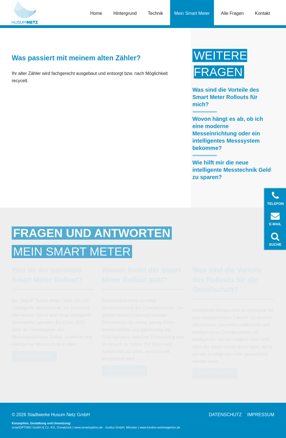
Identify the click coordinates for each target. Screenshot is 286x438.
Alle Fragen (232, 13)
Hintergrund (125, 13)
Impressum (260, 414)
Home (96, 13)
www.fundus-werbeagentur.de (160, 427)
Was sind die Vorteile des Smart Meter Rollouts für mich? (225, 96)
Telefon (275, 198)
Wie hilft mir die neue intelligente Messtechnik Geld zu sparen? (231, 169)
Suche (275, 239)
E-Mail (275, 219)
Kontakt (262, 13)
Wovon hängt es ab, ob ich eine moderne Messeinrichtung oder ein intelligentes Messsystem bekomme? (227, 133)
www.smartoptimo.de (88, 427)
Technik (155, 13)
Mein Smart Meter (192, 13)
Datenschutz (225, 414)
